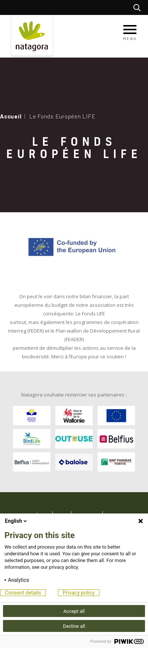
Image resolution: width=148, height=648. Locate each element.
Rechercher (139, 7)
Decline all (74, 626)
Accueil (10, 116)
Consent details (23, 593)
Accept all (73, 611)
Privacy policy (79, 593)
